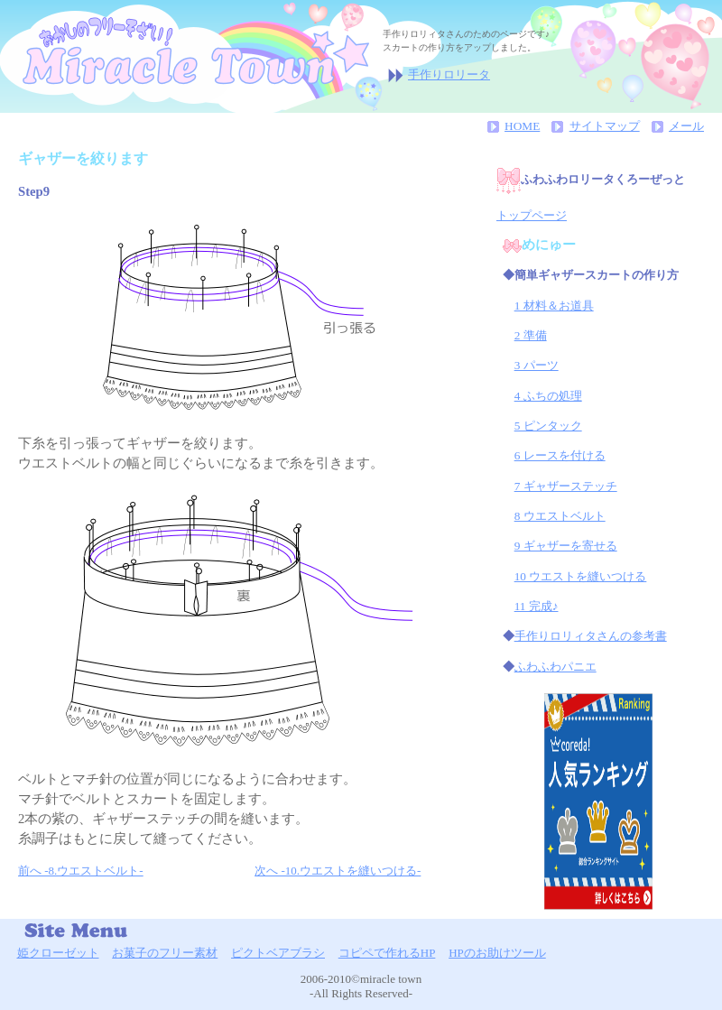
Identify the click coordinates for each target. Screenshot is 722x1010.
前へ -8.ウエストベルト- (80, 870)
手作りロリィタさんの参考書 (590, 636)
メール (686, 126)
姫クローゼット (58, 952)
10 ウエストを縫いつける (580, 576)
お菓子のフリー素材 (165, 952)
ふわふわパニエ (555, 666)
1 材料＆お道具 (554, 305)
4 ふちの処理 (548, 396)
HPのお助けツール (497, 952)
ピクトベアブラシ (278, 952)
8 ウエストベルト (560, 516)
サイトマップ (604, 126)
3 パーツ (536, 365)
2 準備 (530, 335)
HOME (522, 126)
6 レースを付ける (560, 455)
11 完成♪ (536, 606)
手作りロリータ (449, 74)
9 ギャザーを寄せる (565, 545)
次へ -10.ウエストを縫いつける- (338, 870)
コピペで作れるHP (387, 952)
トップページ (531, 215)
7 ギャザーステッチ (565, 486)
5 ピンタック (548, 425)
